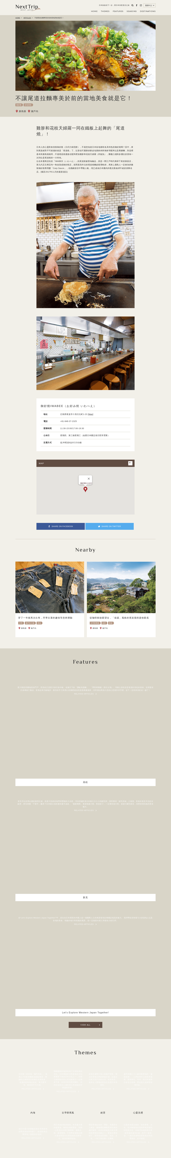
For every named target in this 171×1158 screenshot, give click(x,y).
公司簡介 (83, 1138)
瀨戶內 (34, 111)
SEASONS (132, 11)
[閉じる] (88, 478)
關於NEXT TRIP (68, 1138)
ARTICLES (27, 18)
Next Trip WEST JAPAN (28, 7)
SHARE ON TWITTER (112, 529)
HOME (94, 11)
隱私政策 (95, 1138)
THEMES (105, 11)
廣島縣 (22, 111)
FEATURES (118, 11)
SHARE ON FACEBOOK (62, 529)
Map (91, 414)
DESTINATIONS (148, 11)
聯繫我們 (106, 1138)
